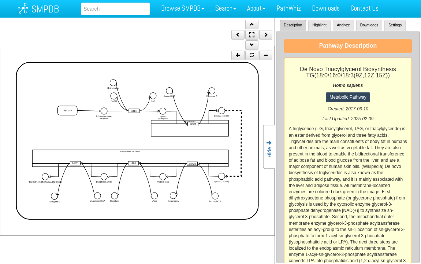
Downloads (326, 8)
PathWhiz (288, 8)
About (256, 8)
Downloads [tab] (369, 25)
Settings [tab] (395, 25)
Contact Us (365, 8)
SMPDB (45, 9)
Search (225, 8)
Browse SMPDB (182, 8)
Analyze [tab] (343, 25)
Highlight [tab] (319, 25)
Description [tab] (293, 25)
